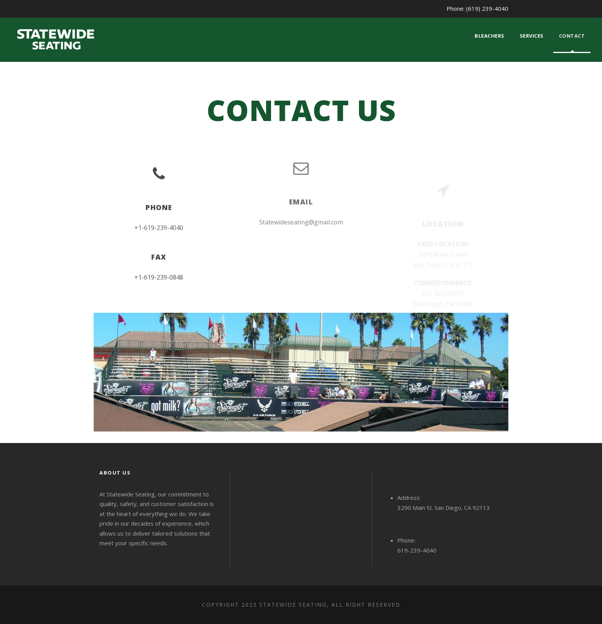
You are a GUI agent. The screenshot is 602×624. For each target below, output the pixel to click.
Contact (572, 35)
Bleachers (489, 35)
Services (532, 35)
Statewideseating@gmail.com (301, 216)
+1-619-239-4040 (158, 229)
